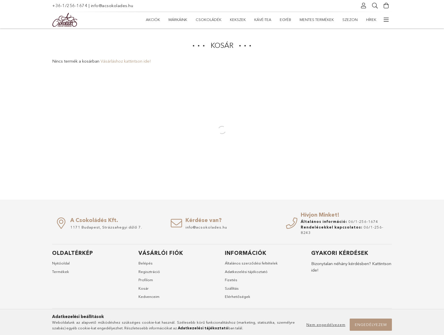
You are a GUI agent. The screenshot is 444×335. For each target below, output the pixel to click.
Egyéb (285, 19)
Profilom (145, 280)
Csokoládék (208, 19)
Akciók (153, 19)
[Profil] (363, 5)
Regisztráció (149, 271)
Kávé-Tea (262, 19)
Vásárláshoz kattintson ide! (126, 61)
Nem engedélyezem (325, 324)
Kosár (143, 288)
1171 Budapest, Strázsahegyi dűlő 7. (106, 227)
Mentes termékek (317, 19)
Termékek (60, 271)
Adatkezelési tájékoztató (246, 271)
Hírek (371, 19)
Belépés (145, 263)
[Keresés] (375, 5)
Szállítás (232, 288)
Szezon (350, 19)
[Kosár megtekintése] (386, 5)
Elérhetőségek (237, 296)
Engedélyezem (371, 324)
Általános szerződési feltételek (251, 263)
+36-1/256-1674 (69, 5)
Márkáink (177, 19)
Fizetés (231, 280)
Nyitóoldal (61, 263)
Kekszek (238, 19)
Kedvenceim (148, 296)
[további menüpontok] (386, 19)
